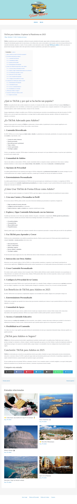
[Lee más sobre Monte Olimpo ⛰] (21, 437)
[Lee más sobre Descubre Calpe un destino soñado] (21, 467)
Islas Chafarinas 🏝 (45, 419)
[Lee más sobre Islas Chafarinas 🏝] (56, 405)
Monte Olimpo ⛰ (9, 450)
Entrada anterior (6, 380)
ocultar (13, 52)
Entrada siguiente (70, 380)
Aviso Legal (25, 497)
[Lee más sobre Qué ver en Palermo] (56, 465)
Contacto (52, 497)
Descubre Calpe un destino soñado (14, 480)
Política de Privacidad (34, 497)
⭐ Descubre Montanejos (47, 442)
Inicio (36, 22)
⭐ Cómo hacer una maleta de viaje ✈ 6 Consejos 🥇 (20, 417)
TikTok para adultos (54, 45)
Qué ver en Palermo (45, 476)
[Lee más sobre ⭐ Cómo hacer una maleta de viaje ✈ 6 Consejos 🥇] (21, 404)
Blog (41, 22)
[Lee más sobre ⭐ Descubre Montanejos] (56, 432)
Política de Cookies (44, 497)
